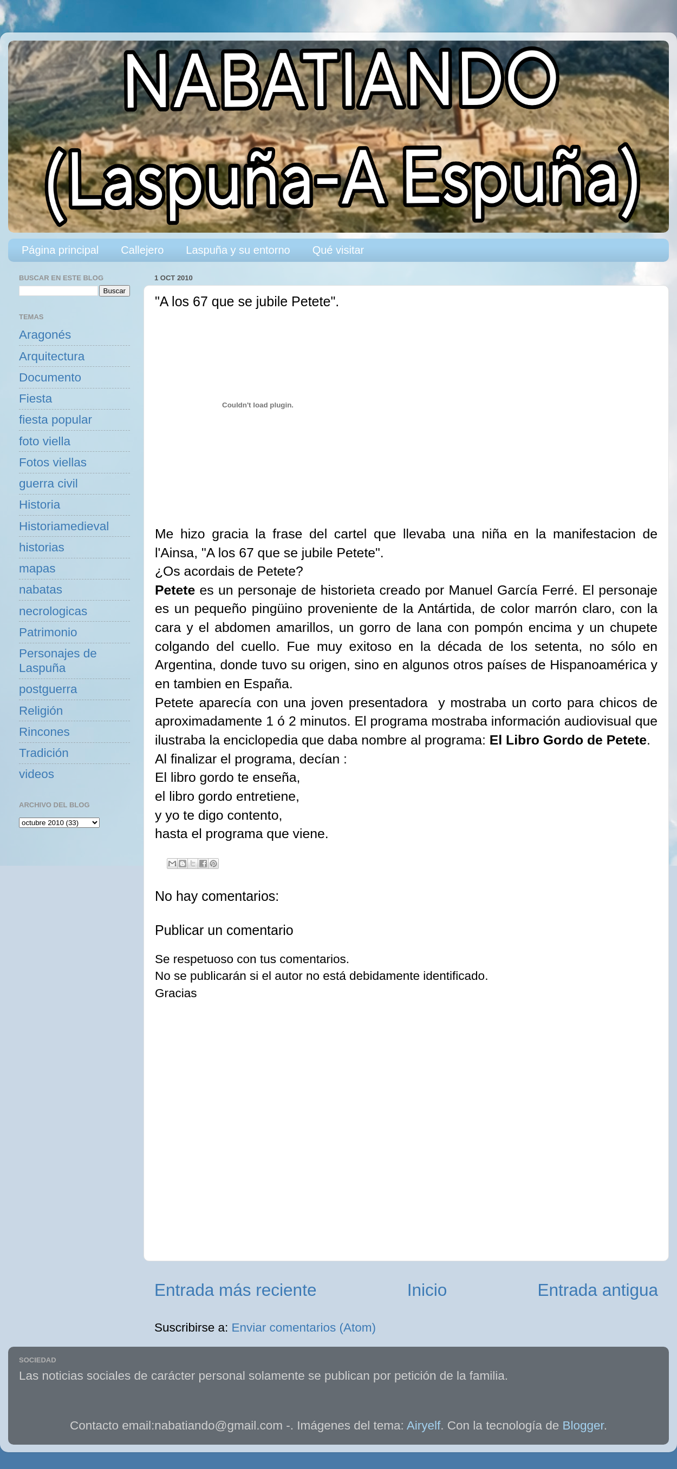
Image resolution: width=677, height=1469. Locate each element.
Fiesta (35, 398)
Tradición (44, 753)
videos (36, 774)
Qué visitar (338, 250)
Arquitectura (51, 356)
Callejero (142, 250)
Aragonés (45, 334)
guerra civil (48, 483)
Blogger (583, 1425)
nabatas (40, 589)
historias (41, 547)
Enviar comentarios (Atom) (304, 1327)
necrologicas (53, 611)
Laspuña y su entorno (238, 250)
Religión (41, 710)
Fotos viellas (53, 462)
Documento (50, 377)
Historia (39, 504)
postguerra (48, 689)
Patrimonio (48, 632)
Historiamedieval (64, 526)
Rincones (44, 732)
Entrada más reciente (235, 1290)
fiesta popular (55, 419)
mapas (37, 568)
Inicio (427, 1290)
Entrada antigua (598, 1290)
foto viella (44, 441)
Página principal (60, 250)
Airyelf (424, 1425)
